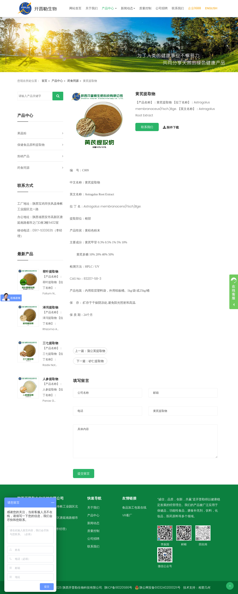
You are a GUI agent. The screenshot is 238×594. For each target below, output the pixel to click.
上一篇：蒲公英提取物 (90, 351)
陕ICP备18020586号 (118, 587)
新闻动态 (128, 8)
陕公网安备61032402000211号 (157, 587)
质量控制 (145, 8)
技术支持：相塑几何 (196, 587)
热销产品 (23, 156)
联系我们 (178, 8)
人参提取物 (50, 379)
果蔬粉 (21, 133)
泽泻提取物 (50, 307)
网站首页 (75, 8)
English (211, 8)
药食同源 (73, 81)
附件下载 (171, 127)
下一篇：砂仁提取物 (90, 361)
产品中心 (109, 8)
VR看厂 (127, 515)
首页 (44, 81)
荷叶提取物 (50, 272)
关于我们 (92, 8)
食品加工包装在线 (134, 507)
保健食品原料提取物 (31, 145)
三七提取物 (50, 343)
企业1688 (194, 8)
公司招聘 (161, 8)
